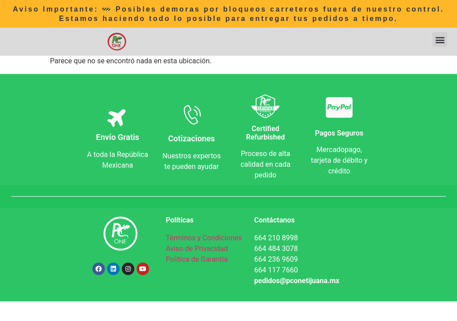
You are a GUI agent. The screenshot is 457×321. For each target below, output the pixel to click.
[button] (439, 39)
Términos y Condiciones (204, 238)
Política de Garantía (197, 259)
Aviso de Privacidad (197, 248)
